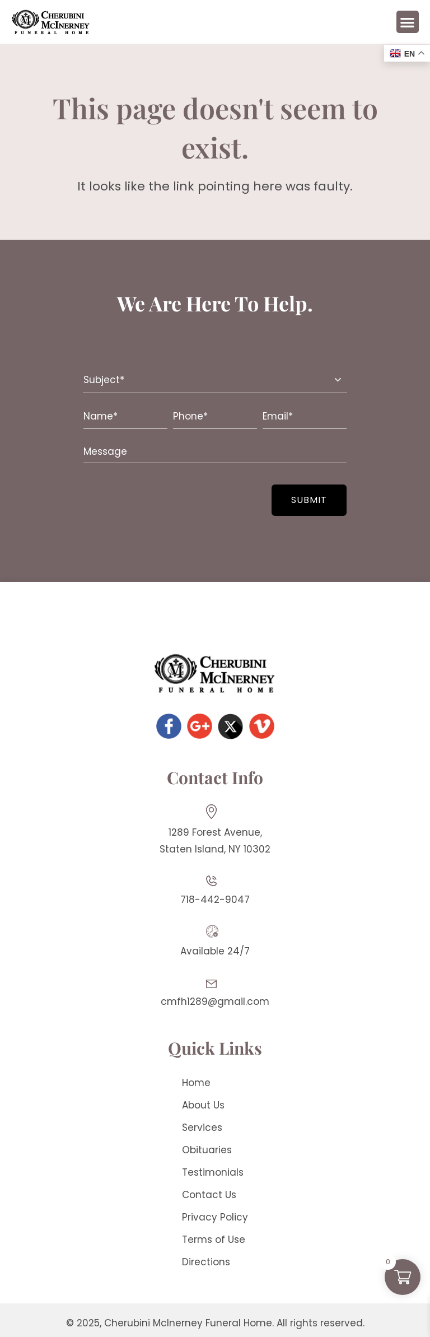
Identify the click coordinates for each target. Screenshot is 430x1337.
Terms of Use (213, 1239)
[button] (407, 22)
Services (202, 1127)
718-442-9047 (215, 899)
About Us (203, 1105)
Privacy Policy (215, 1217)
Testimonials (213, 1172)
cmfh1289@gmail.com (215, 1001)
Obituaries (207, 1150)
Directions (206, 1262)
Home (196, 1082)
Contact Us (209, 1194)
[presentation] (151, 494)
